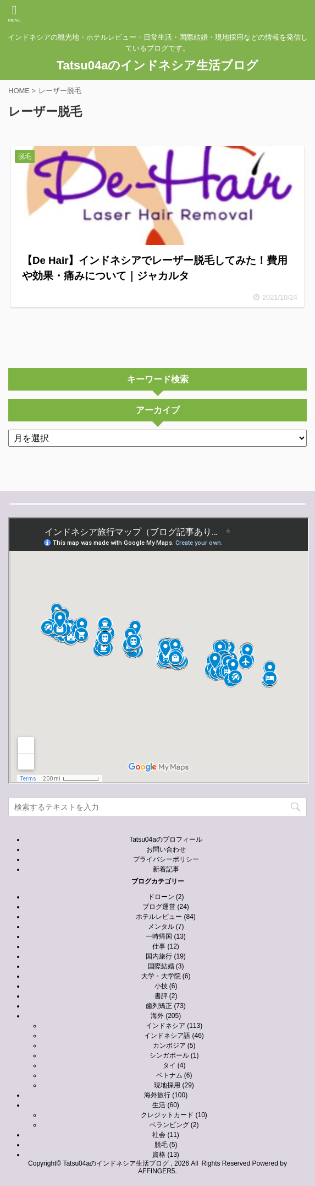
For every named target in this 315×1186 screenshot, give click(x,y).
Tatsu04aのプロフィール (165, 839)
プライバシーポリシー (166, 859)
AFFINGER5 (156, 1171)
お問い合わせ (166, 849)
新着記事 (166, 869)
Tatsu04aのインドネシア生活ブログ (158, 65)
